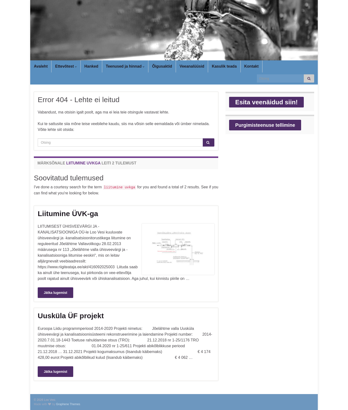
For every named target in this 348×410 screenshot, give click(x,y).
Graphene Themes (68, 404)
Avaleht (41, 66)
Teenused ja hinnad (125, 66)
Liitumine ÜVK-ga (68, 214)
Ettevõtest (66, 66)
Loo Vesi (48, 40)
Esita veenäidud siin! (266, 102)
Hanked (91, 66)
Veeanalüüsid (192, 66)
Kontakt (251, 66)
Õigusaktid (162, 66)
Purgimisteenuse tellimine (265, 125)
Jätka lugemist (55, 293)
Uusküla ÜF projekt (71, 316)
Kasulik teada (224, 66)
